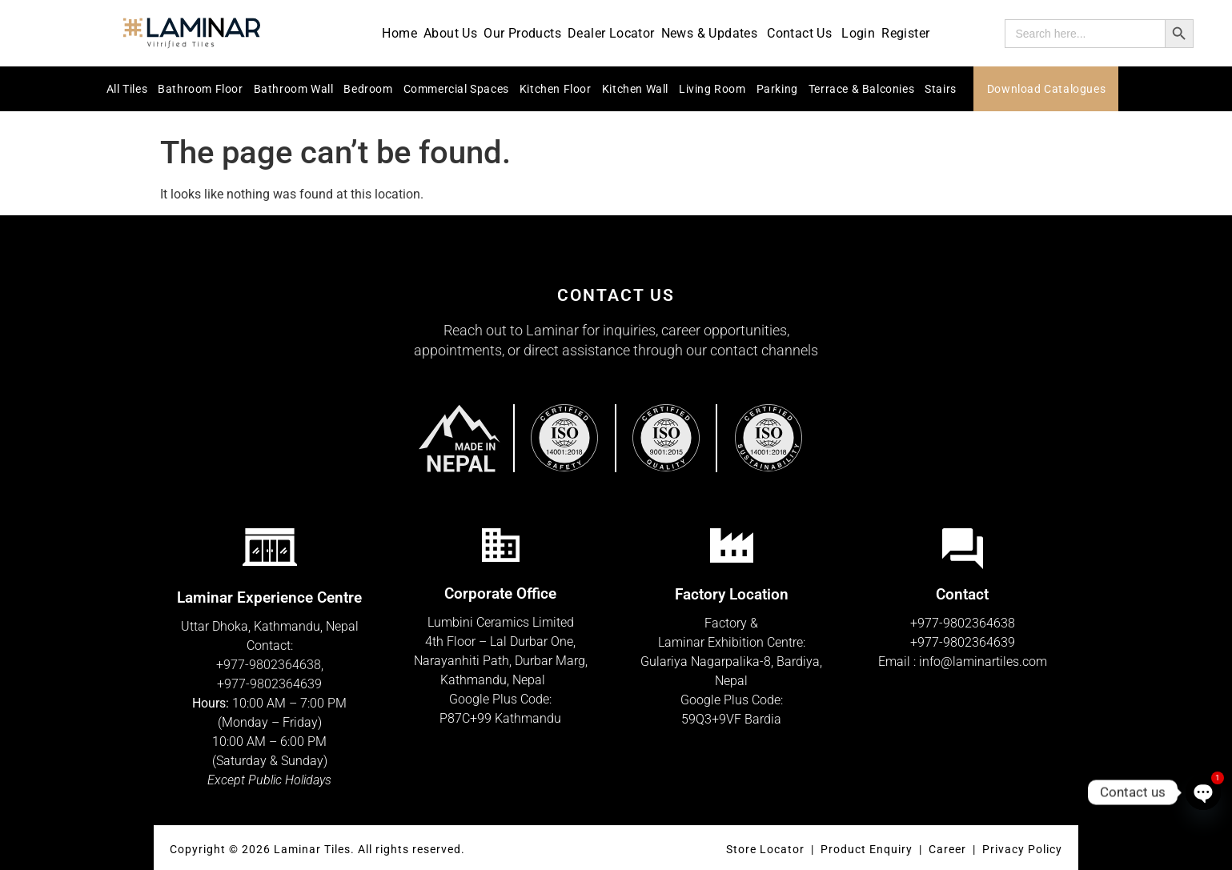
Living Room (712, 88)
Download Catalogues (1046, 88)
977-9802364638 (272, 664)
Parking (777, 88)
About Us (450, 33)
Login (858, 33)
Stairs (941, 88)
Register (905, 33)
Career (949, 849)
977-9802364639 (273, 684)
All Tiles (126, 88)
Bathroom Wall (294, 88)
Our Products (522, 33)
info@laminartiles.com (983, 661)
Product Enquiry (867, 849)
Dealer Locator (611, 33)
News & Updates (711, 33)
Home (399, 33)
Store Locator (765, 849)
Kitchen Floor (556, 88)
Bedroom (367, 88)
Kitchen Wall (635, 88)
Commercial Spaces (456, 88)
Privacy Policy (1022, 849)
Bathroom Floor (200, 88)
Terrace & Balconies (861, 88)
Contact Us (801, 33)
